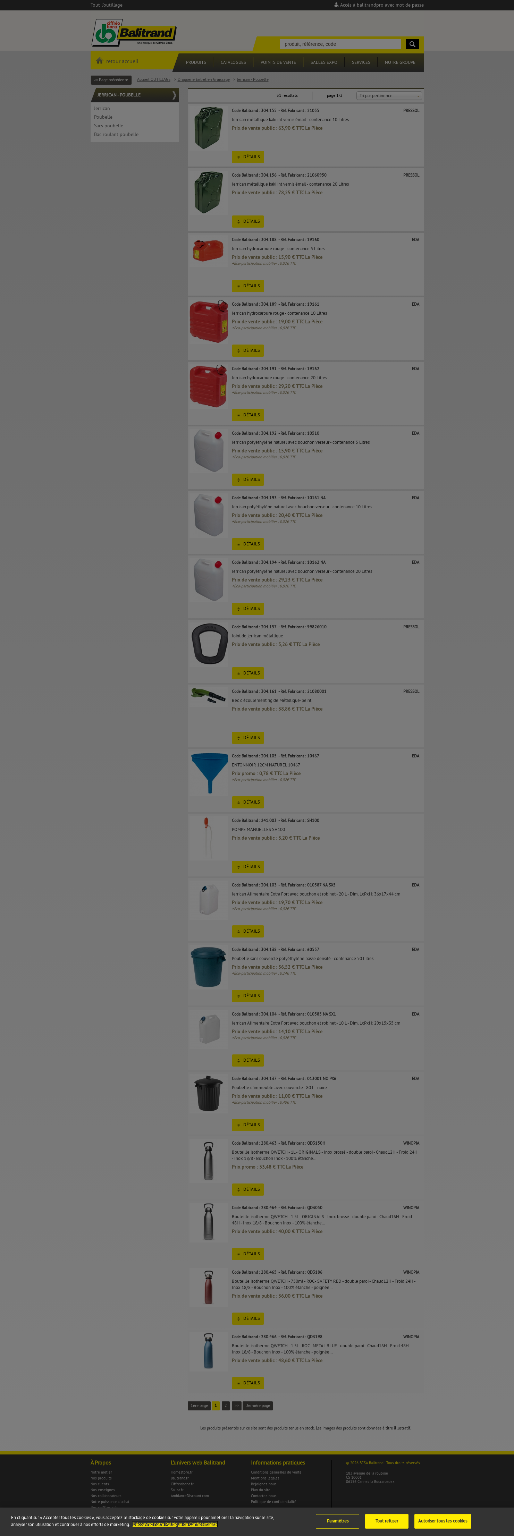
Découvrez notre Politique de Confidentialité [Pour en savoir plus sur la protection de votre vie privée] (175, 1533)
